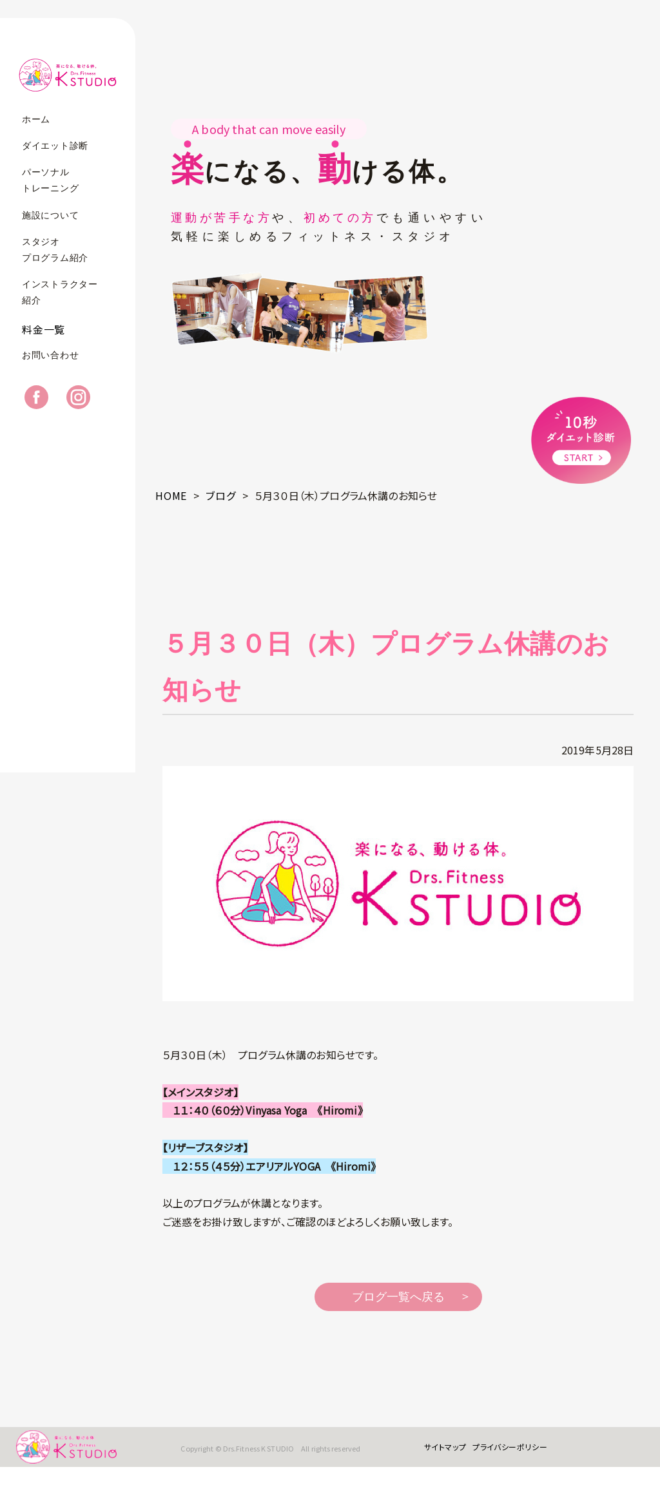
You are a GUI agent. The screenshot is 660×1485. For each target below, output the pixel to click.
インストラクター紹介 (60, 292)
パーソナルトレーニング (50, 180)
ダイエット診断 (55, 146)
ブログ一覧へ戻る (398, 1296)
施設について (50, 215)
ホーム (36, 119)
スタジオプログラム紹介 (55, 250)
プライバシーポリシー (497, 1455)
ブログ (220, 495)
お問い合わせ (50, 373)
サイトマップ (432, 1455)
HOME (171, 495)
